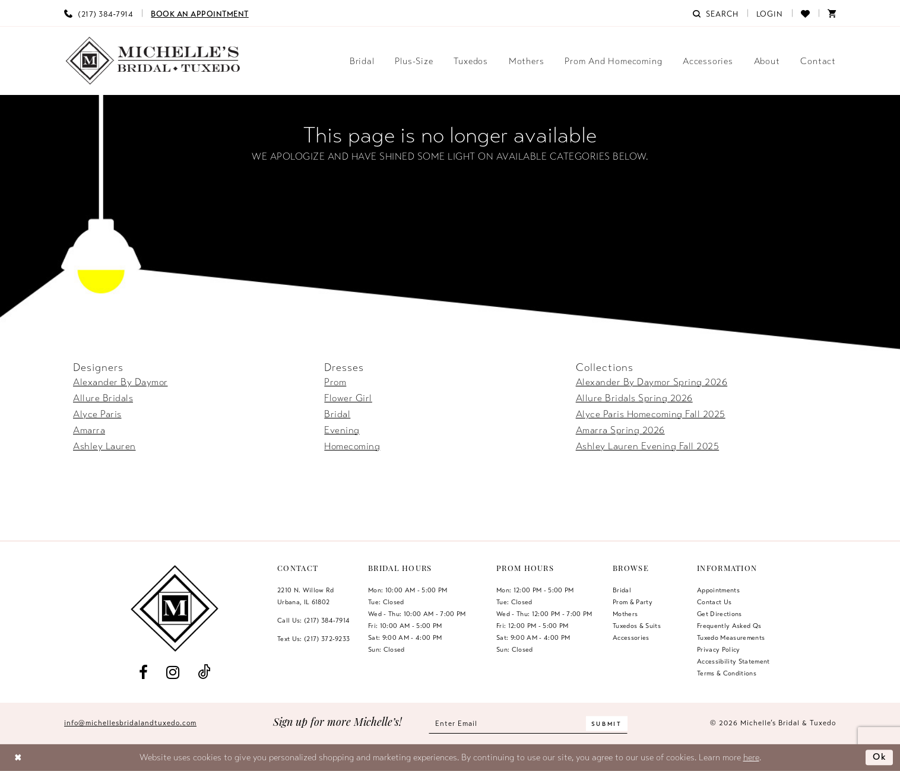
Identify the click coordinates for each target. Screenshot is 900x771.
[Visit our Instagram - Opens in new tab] (172, 673)
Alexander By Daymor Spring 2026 (652, 382)
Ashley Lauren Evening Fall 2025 (648, 446)
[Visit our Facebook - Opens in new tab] (143, 673)
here (751, 757)
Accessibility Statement (733, 661)
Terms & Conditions (726, 673)
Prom (335, 382)
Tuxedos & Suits (637, 625)
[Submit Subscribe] (607, 723)
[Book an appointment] (200, 13)
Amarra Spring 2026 (620, 430)
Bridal (337, 414)
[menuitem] (98, 13)
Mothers (625, 614)
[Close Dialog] (18, 757)
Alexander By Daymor (120, 382)
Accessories (631, 637)
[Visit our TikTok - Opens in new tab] (204, 672)
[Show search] (715, 13)
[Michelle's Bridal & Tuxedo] (153, 61)
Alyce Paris (97, 414)
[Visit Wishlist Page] (805, 13)
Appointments (718, 590)
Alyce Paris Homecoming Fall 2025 (650, 414)
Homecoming (352, 446)
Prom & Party (632, 602)
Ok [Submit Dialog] (880, 757)
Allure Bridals (103, 398)
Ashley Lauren (104, 446)
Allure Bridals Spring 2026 (634, 398)
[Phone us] (98, 13)
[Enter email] (528, 723)
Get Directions (719, 614)
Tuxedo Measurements (731, 637)
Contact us (714, 602)
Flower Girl (348, 398)
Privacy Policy (718, 649)
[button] (770, 13)
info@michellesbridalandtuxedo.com (130, 723)
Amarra (89, 430)
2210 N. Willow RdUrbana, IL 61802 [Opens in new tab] (305, 596)
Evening (342, 430)
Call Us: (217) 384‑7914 (313, 620)
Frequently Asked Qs (729, 625)
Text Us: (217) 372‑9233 (313, 638)
